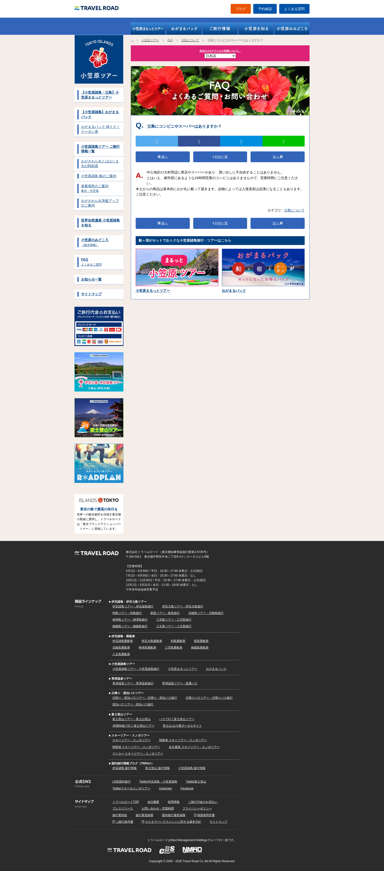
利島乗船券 (178, 641)
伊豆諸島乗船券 (122, 641)
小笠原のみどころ (94, 242)
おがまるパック (216, 669)
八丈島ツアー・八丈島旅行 (174, 626)
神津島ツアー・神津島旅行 (130, 619)
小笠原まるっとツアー (182, 669)
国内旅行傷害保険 (173, 815)
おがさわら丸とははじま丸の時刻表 (100, 163)
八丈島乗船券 (121, 654)
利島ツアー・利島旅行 (127, 613)
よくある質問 (294, 9)
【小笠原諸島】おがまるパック (100, 114)
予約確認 (265, 9)
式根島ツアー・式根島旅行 (206, 613)
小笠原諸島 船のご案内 (98, 176)
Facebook (186, 788)
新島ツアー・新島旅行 (165, 613)
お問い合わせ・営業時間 (158, 808)
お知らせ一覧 (91, 279)
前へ (163, 157)
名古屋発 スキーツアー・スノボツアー (194, 747)
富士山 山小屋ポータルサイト (182, 725)
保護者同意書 (206, 815)
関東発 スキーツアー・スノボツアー (183, 740)
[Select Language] (220, 55)
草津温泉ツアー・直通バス (179, 683)
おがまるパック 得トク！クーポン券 (100, 129)
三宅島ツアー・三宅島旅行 (174, 619)
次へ (278, 157)
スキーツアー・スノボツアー (131, 740)
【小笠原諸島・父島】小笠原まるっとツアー (100, 94)
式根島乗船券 (121, 647)
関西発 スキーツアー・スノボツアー (136, 747)
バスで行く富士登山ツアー (176, 719)
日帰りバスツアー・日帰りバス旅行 (209, 697)
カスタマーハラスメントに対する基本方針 (173, 821)
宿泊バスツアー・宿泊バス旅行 (133, 704)
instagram (165, 788)
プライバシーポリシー (197, 808)
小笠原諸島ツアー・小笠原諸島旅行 (135, 669)
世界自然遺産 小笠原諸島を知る (100, 222)
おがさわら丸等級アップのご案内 (100, 203)
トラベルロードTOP (125, 802)
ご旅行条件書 (124, 821)
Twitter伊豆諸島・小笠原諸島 (158, 781)
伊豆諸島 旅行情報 (124, 768)
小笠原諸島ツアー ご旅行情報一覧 (100, 149)
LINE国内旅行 (121, 781)
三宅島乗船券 (173, 647)
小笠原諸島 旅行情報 (191, 768)
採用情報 (174, 802)
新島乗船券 (201, 641)
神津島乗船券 (147, 647)
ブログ (241, 9)
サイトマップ (91, 294)
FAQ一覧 (220, 157)
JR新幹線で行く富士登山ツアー (133, 725)
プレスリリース (122, 808)
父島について (190, 40)
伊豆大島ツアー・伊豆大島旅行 (182, 606)
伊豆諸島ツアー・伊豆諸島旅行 (133, 606)
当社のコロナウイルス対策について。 (220, 50)
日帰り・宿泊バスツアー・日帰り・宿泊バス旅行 (144, 697)
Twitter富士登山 (196, 781)
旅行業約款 (119, 815)
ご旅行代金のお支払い (202, 802)
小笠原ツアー (150, 40)
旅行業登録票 (144, 815)
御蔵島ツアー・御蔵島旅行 (130, 626)
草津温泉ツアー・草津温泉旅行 (133, 683)
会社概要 (153, 802)
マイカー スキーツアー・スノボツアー (137, 753)
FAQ (91, 262)
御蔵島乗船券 (200, 647)
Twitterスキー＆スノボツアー (131, 788)
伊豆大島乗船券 (152, 641)
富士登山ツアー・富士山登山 (131, 719)
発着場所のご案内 (94, 188)
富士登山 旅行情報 (157, 768)
